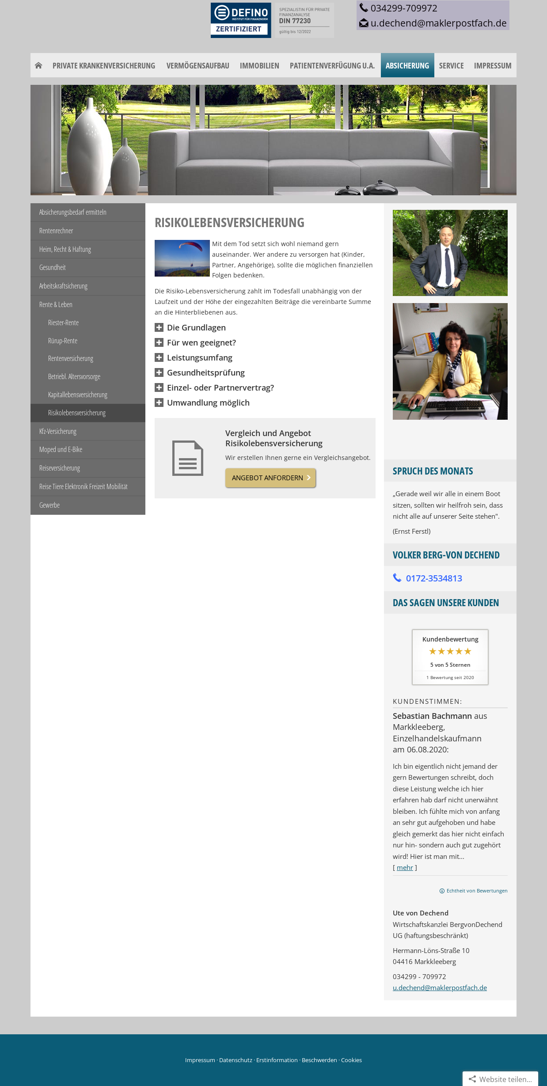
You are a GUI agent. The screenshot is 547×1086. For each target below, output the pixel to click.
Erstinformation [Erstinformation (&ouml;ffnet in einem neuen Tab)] (277, 1060)
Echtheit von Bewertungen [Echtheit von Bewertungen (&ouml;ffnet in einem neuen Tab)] (477, 890)
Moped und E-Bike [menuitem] (60, 449)
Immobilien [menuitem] (259, 65)
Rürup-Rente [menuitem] (62, 341)
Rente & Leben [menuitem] (55, 304)
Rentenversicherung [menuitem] (70, 358)
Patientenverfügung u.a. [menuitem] (332, 65)
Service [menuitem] (451, 65)
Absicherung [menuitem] (407, 65)
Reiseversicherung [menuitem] (59, 468)
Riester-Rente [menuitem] (63, 322)
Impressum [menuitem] (493, 65)
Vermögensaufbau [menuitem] (198, 65)
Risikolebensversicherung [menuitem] (77, 413)
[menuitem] (38, 65)
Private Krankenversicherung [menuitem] (104, 65)
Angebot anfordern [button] (267, 477)
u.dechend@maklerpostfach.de (440, 987)
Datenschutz (235, 1060)
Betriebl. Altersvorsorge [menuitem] (74, 376)
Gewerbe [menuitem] (49, 505)
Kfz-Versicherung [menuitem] (57, 431)
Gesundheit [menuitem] (52, 267)
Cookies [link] (351, 1060)
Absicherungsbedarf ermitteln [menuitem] (72, 212)
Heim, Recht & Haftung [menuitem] (65, 249)
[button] (196, 328)
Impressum (200, 1060)
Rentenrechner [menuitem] (56, 230)
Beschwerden (319, 1060)
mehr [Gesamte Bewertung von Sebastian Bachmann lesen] (405, 867)
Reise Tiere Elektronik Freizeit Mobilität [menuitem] (83, 486)
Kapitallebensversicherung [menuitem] (77, 394)
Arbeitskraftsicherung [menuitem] (63, 286)
